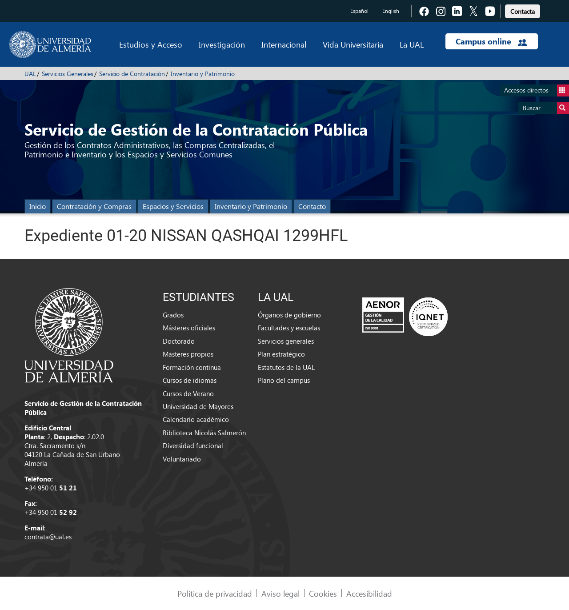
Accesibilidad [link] (369, 593)
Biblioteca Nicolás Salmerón (204, 432)
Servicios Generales (67, 73)
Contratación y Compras (94, 206)
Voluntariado (182, 458)
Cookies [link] (323, 593)
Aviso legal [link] (280, 593)
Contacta (522, 11)
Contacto (312, 206)
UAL (30, 73)
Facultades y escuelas (289, 327)
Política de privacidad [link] (214, 593)
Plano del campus (284, 380)
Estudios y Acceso (150, 44)
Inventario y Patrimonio (203, 73)
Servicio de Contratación (132, 73)
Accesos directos (536, 90)
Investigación (222, 44)
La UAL (412, 44)
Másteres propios (188, 353)
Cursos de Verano (188, 393)
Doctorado (179, 341)
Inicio (37, 206)
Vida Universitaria (353, 44)
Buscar (546, 108)
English (390, 11)
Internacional (283, 44)
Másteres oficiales (189, 327)
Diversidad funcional (193, 445)
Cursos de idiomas (189, 380)
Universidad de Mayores (198, 406)
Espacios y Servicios (173, 206)
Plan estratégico (281, 353)
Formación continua (192, 367)
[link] (522, 10)
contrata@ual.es (48, 536)
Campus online (491, 41)
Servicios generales (286, 341)
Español (359, 11)
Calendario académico (196, 419)
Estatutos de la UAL (286, 367)
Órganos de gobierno (289, 314)
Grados (173, 314)
